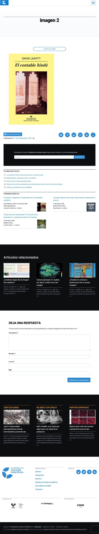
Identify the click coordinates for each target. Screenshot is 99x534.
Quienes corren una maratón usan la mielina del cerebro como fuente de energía (34, 184)
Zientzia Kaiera (11, 407)
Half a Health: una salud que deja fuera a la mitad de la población (48, 429)
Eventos (38, 479)
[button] (61, 135)
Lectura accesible (49, 49)
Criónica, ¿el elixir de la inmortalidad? (19, 187)
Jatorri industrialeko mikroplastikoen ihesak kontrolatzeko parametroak (15, 429)
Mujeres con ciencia (47, 407)
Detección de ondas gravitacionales (19, 181)
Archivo (38, 472)
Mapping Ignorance (79, 407)
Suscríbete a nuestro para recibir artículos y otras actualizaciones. (46, 152)
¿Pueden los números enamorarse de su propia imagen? (80, 282)
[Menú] (93, 3)
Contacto (38, 489)
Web (10, 370)
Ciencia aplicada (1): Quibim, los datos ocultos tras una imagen (48, 282)
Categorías (39, 475)
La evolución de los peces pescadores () (25, 175)
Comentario (13, 333)
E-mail (11, 362)
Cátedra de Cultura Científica (46, 482)
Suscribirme (79, 157)
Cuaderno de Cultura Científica (19, 529)
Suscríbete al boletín (43, 486)
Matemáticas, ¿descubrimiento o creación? (21, 178)
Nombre (12, 354)
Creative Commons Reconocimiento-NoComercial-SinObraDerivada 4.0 (65, 529)
